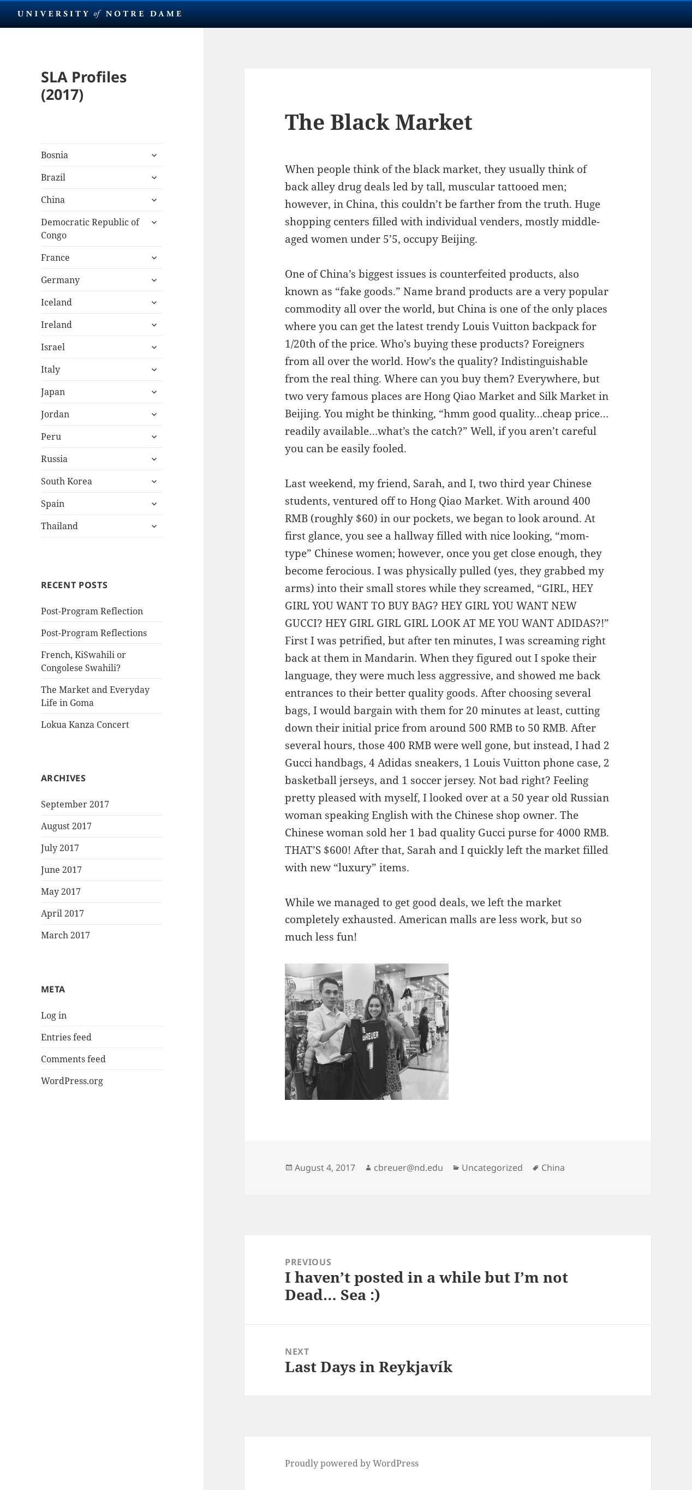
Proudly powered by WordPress (352, 1463)
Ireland (56, 325)
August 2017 (66, 826)
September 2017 (75, 804)
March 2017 (65, 935)
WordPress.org (72, 1081)
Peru (51, 436)
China (53, 200)
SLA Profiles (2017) (84, 85)
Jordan (55, 414)
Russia (54, 459)
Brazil (53, 177)
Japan (53, 392)
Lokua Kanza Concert (85, 725)
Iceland (56, 302)
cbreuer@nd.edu (408, 1168)
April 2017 (62, 913)
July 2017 (60, 848)
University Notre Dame (99, 13)
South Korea (66, 481)
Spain (52, 504)
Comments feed (73, 1059)
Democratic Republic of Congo (90, 228)
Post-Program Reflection (92, 611)
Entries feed (66, 1037)
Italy (50, 369)
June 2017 (61, 870)
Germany (60, 280)
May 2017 (61, 891)
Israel (53, 347)
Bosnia (54, 155)
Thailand (59, 526)
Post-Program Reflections (94, 633)
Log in (54, 1015)
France (55, 258)
